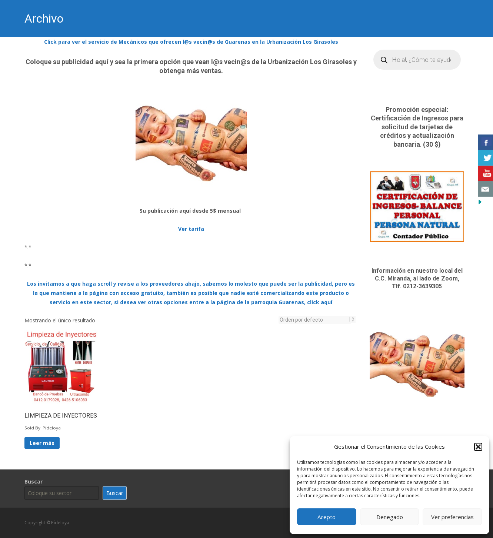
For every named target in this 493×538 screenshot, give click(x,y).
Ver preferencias (452, 517)
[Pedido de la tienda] (315, 320)
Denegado (389, 517)
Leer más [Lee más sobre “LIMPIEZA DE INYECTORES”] (42, 442)
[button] (478, 447)
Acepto (326, 517)
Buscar (33, 481)
